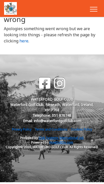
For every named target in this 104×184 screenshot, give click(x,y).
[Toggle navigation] (93, 8)
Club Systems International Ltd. (61, 138)
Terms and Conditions (51, 129)
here (23, 41)
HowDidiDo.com (61, 142)
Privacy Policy (21, 129)
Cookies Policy (81, 129)
